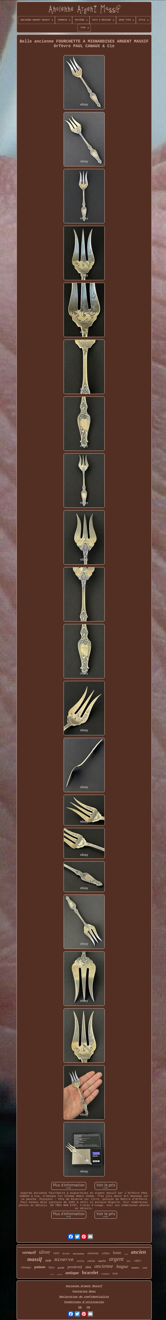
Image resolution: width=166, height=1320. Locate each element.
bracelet (90, 1272)
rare (56, 1253)
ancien (138, 1252)
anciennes (78, 1254)
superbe (102, 1261)
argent (116, 1259)
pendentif (75, 1267)
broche (66, 1253)
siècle (91, 1261)
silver (44, 1252)
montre (135, 1267)
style (48, 1260)
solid (126, 1254)
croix (52, 1274)
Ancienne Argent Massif (84, 1286)
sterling (80, 1261)
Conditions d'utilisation (84, 1302)
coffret (137, 1260)
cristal (144, 1268)
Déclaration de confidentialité (84, 1296)
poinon (39, 1267)
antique (72, 1272)
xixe (88, 1267)
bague (122, 1266)
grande (61, 1268)
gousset (59, 1274)
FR (88, 1307)
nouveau (93, 1253)
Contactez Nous (84, 1291)
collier (106, 1253)
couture (105, 1273)
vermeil (29, 1252)
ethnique (26, 1267)
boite (117, 1253)
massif (34, 1259)
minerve (64, 1259)
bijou (51, 1267)
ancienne (103, 1266)
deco (129, 1261)
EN (80, 1307)
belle (115, 1273)
